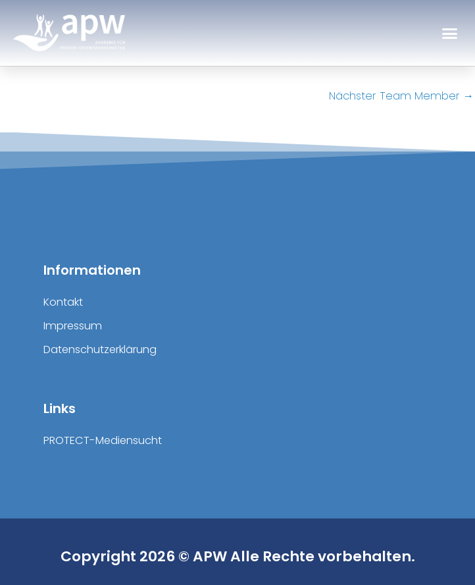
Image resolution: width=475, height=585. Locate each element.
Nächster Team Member (401, 95)
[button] (450, 32)
